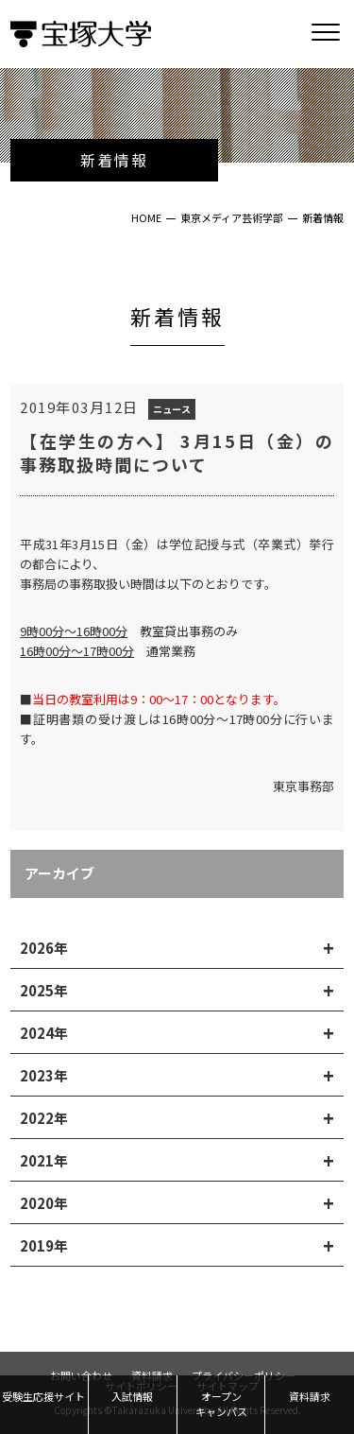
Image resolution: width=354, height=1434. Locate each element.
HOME (146, 217)
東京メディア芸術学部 (231, 217)
